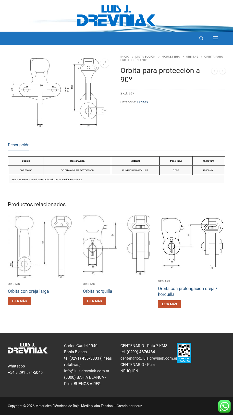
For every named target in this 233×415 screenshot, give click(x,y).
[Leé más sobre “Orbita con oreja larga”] (19, 301)
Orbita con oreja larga (28, 291)
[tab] (18, 144)
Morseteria (171, 56)
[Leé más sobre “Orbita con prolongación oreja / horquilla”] (169, 304)
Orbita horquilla (97, 291)
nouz (138, 406)
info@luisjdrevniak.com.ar (87, 371)
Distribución (145, 56)
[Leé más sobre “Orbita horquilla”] (94, 301)
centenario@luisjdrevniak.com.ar (149, 358)
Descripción (18, 144)
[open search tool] (201, 38)
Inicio (125, 56)
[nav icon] (215, 38)
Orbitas (192, 56)
